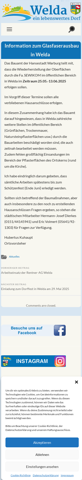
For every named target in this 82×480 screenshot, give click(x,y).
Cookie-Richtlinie (21, 475)
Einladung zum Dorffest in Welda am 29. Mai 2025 (41, 287)
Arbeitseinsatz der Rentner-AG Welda (41, 270)
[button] (76, 382)
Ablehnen (42, 455)
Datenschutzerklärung (46, 475)
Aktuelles (14, 256)
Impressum (67, 475)
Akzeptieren (42, 442)
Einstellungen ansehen (42, 467)
